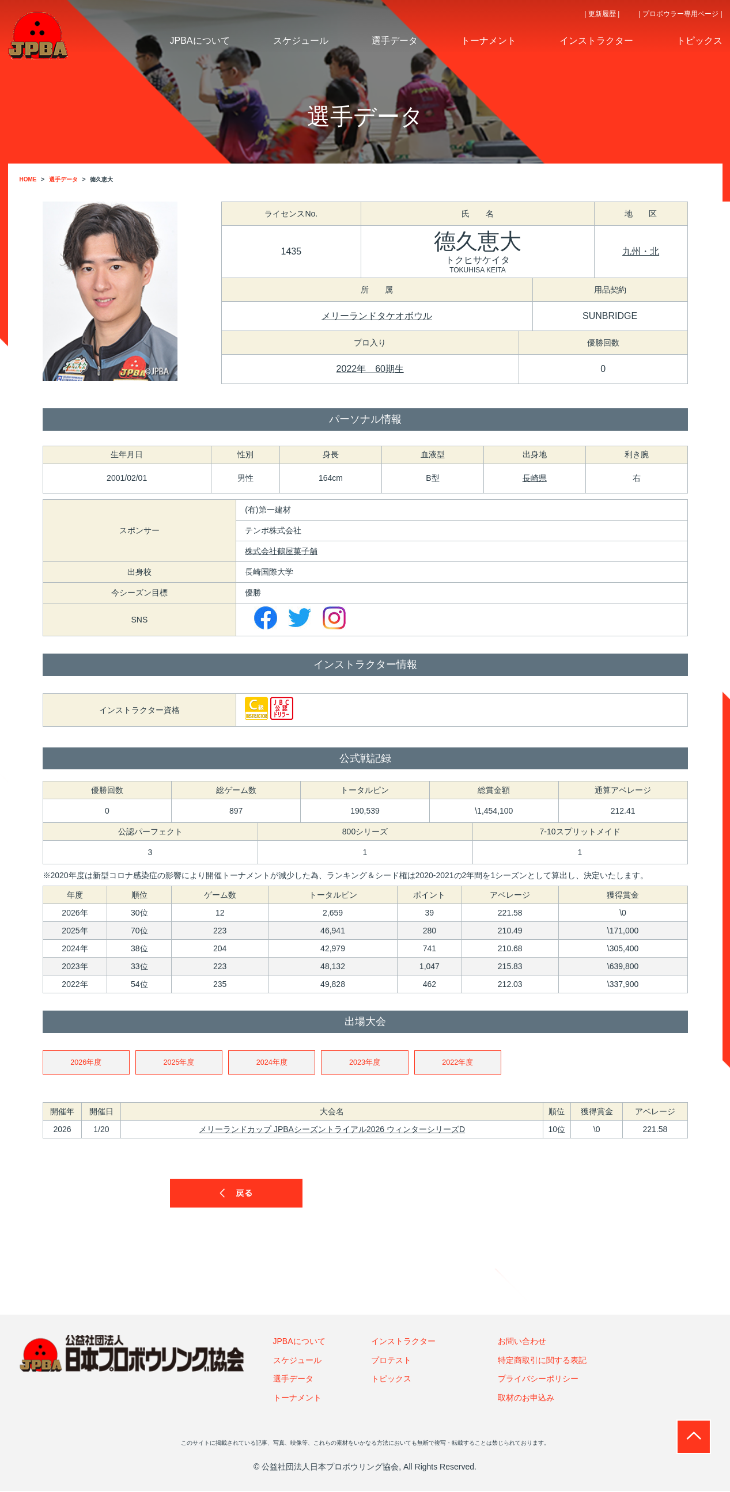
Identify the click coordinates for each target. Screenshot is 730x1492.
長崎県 (535, 478)
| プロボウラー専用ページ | (681, 14)
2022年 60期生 (370, 369)
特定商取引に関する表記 (542, 1361)
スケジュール (297, 1361)
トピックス (391, 1379)
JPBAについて (299, 1342)
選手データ (293, 1379)
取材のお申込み (526, 1398)
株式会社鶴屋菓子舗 (281, 551)
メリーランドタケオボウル (376, 316)
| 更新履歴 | (601, 14)
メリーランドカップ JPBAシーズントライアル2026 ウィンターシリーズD (332, 1130)
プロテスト (391, 1361)
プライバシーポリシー (538, 1379)
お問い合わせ (522, 1342)
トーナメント (297, 1398)
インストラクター (403, 1342)
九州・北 (640, 251)
